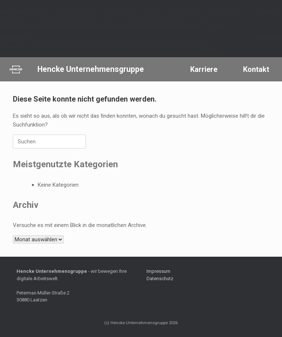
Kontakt (256, 69)
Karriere (203, 69)
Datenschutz (160, 278)
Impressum (158, 271)
